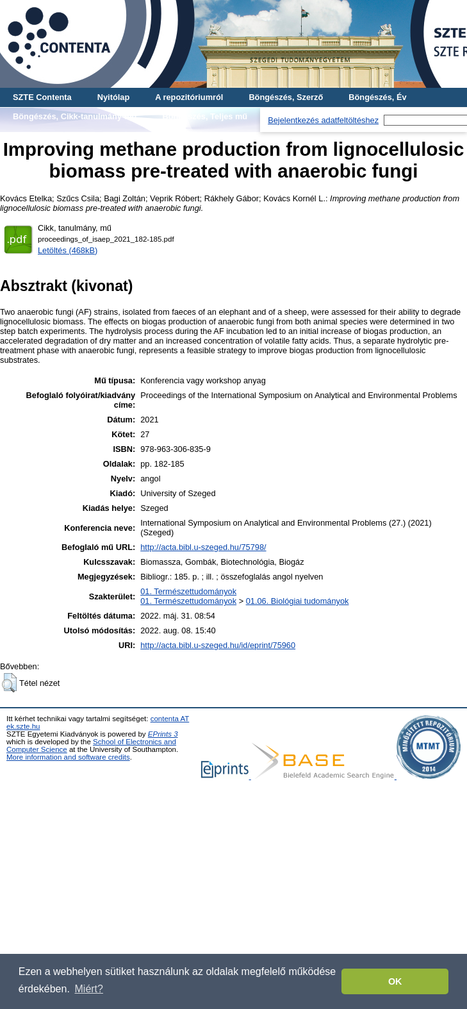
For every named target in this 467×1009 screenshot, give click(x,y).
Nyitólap (113, 97)
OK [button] (395, 981)
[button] (9, 682)
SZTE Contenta (42, 97)
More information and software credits (68, 757)
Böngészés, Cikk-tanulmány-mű (74, 116)
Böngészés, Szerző (286, 97)
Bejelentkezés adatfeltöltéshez (323, 120)
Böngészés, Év (377, 97)
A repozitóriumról (189, 97)
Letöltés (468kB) (67, 250)
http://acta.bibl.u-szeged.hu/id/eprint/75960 (217, 645)
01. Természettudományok (188, 591)
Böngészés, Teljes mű (204, 116)
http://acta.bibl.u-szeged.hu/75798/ (203, 547)
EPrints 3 (163, 734)
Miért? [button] (89, 988)
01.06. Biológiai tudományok (297, 601)
